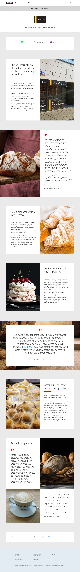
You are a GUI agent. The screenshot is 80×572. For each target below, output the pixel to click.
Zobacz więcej (62, 565)
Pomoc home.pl (36, 558)
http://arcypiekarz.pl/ (47, 537)
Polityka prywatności (37, 554)
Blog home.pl (35, 557)
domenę (28, 347)
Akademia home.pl (36, 555)
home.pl (17, 554)
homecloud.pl (35, 559)
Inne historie (69, 3)
